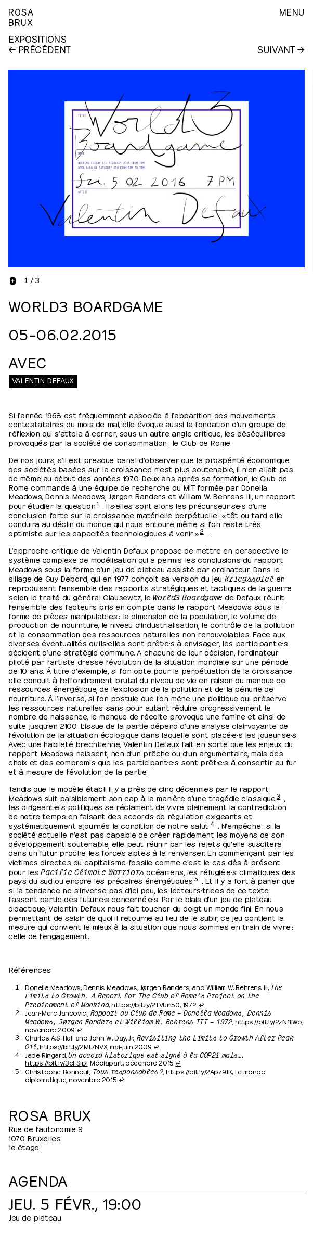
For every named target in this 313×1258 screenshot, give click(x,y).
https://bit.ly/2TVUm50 (145, 1004)
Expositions (37, 38)
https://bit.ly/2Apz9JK (199, 1071)
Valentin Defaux (43, 380)
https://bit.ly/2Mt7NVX (73, 1046)
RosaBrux (21, 16)
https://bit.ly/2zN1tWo (268, 1021)
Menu (292, 11)
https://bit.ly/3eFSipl (56, 1062)
